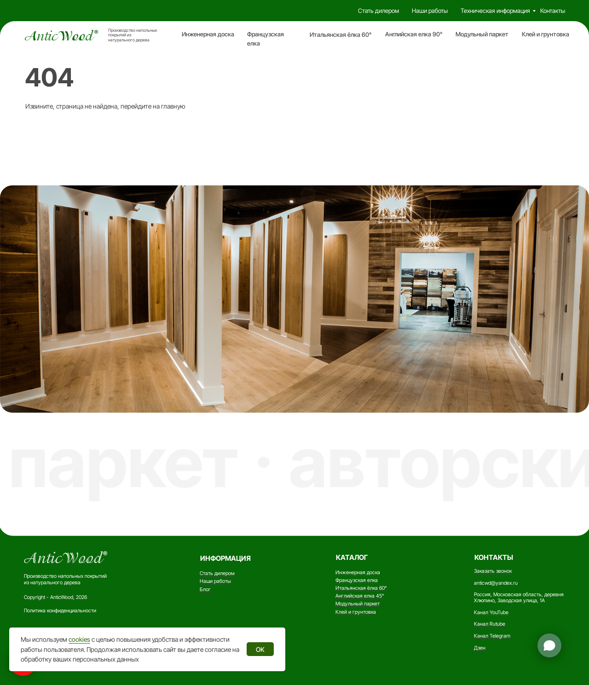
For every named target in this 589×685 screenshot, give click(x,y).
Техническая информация (495, 10)
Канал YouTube (491, 613)
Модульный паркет (482, 34)
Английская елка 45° (359, 596)
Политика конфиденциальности (60, 611)
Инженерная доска (208, 34)
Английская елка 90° (413, 34)
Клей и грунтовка (545, 34)
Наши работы (430, 10)
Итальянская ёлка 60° (340, 34)
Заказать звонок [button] (493, 571)
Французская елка (356, 580)
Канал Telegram (492, 636)
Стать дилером (378, 10)
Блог (205, 590)
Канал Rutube (489, 624)
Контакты (552, 10)
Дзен (479, 648)
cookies (79, 639)
